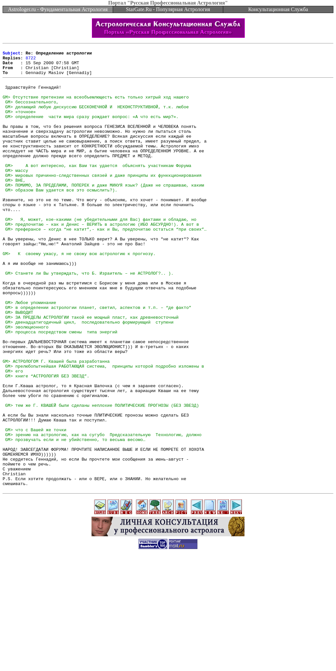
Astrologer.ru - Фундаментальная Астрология (58, 9)
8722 (30, 61)
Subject (12, 55)
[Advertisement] (168, 656)
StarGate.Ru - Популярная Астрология (168, 9)
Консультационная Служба (278, 9)
